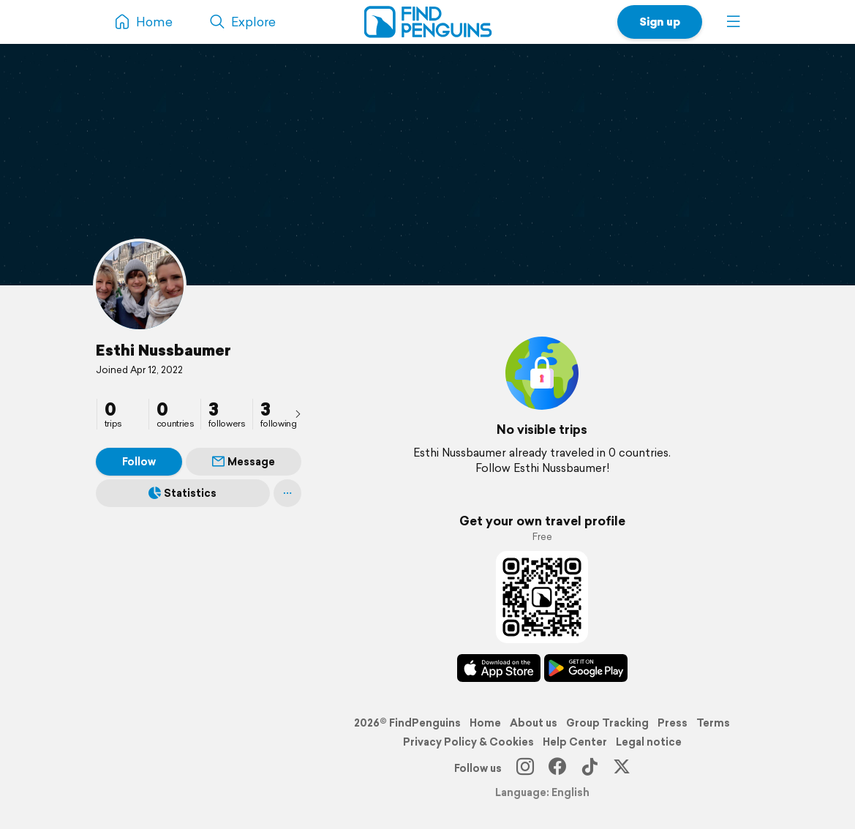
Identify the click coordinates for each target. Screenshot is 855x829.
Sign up (659, 21)
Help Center (575, 742)
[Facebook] (557, 768)
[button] (733, 22)
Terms (713, 723)
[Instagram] (525, 768)
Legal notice (649, 742)
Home (485, 723)
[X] (621, 768)
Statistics (182, 493)
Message (243, 461)
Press (673, 723)
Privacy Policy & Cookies (468, 742)
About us (533, 723)
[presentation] (297, 413)
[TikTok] (589, 768)
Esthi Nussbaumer (163, 350)
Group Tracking (607, 723)
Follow (139, 461)
